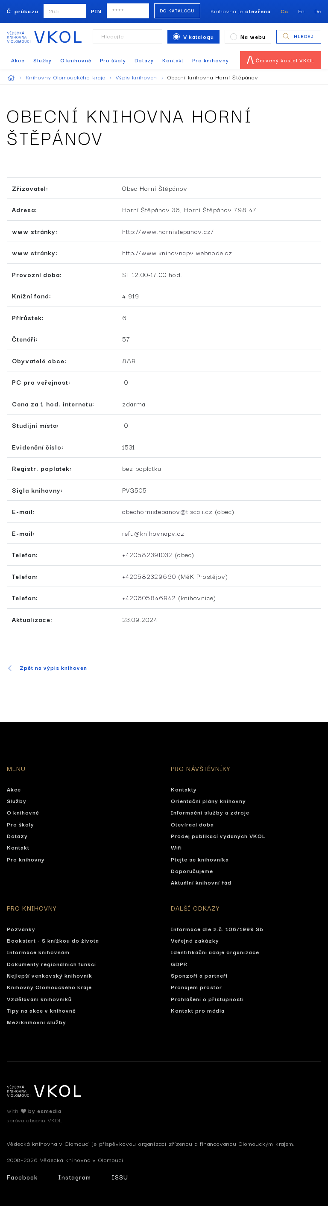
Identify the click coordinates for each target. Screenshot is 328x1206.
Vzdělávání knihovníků (39, 998)
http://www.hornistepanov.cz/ (168, 231)
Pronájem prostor (196, 986)
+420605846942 (149, 597)
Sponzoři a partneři (199, 975)
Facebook (22, 1177)
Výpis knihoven (140, 77)
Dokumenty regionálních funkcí (51, 963)
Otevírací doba (192, 824)
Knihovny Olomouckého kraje (69, 77)
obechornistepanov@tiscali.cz (167, 511)
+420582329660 (149, 576)
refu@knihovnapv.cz (153, 533)
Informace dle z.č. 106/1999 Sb (217, 928)
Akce (18, 60)
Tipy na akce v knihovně (41, 1010)
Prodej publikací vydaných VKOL (218, 835)
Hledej (298, 36)
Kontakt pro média (198, 1010)
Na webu (248, 36)
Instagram (74, 1177)
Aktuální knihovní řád (201, 882)
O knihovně (75, 60)
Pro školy (113, 60)
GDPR (179, 963)
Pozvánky (21, 928)
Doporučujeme (192, 870)
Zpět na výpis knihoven (47, 668)
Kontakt (173, 60)
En (301, 10)
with (34, 1110)
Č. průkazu (22, 10)
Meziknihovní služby (36, 1021)
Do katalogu (177, 10)
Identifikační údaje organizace (215, 951)
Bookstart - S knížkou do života (53, 940)
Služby (42, 60)
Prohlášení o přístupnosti (207, 998)
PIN (96, 10)
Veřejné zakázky (195, 940)
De (317, 10)
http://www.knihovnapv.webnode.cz (177, 252)
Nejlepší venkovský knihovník (49, 975)
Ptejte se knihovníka (200, 859)
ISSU (119, 1177)
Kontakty (184, 789)
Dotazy (144, 60)
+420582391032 (147, 554)
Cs (284, 10)
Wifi (176, 847)
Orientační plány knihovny (208, 800)
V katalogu (193, 36)
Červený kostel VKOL (280, 60)
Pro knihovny (210, 60)
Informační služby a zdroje (210, 812)
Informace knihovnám (38, 951)
